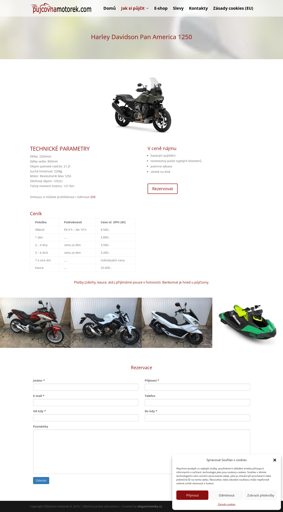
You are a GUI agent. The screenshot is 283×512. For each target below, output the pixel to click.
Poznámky (40, 426)
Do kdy (151, 411)
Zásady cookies (226, 504)
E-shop (161, 9)
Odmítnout (226, 495)
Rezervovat (162, 188)
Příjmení (152, 380)
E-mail (38, 396)
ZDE (93, 197)
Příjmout (192, 495)
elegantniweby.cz (149, 506)
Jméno (39, 380)
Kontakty (198, 9)
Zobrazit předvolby (260, 495)
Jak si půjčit (133, 9)
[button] (275, 460)
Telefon (150, 396)
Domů (109, 9)
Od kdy (39, 411)
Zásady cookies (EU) (233, 9)
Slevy (178, 9)
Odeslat (41, 480)
